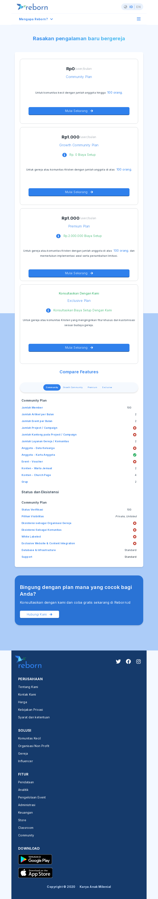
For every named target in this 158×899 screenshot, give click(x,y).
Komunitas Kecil (29, 738)
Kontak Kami (27, 694)
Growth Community (73, 387)
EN (138, 7)
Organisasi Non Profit (33, 746)
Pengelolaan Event (32, 797)
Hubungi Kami (39, 614)
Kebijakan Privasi (30, 709)
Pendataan (26, 782)
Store (22, 820)
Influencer (25, 761)
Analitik (23, 789)
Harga (22, 702)
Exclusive (107, 387)
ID (131, 7)
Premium (92, 387)
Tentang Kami (28, 687)
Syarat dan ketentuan (34, 717)
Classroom (26, 827)
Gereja (23, 753)
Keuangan (25, 812)
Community (52, 387)
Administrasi (26, 805)
